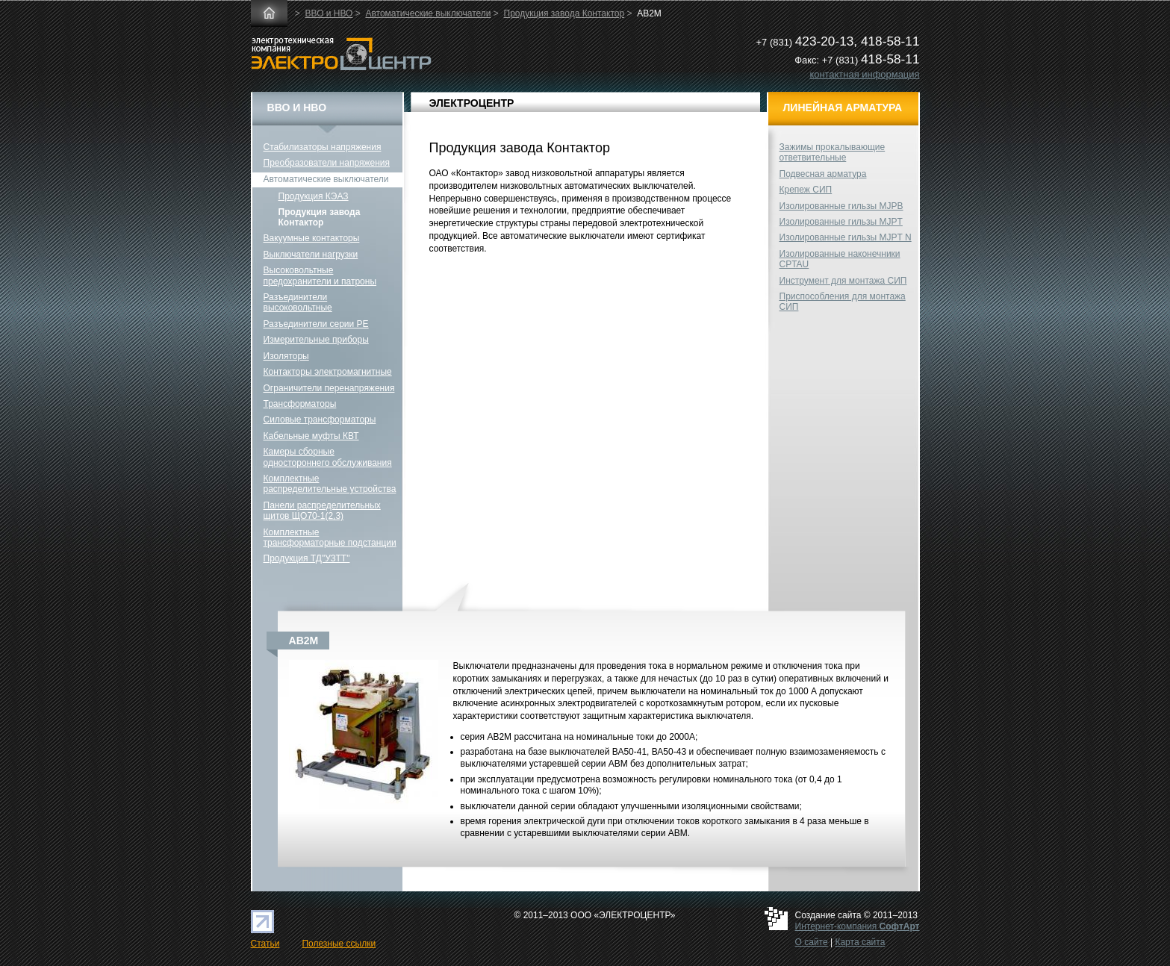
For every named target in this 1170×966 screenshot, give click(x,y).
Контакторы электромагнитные (328, 372)
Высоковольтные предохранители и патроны (320, 275)
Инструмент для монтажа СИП (843, 280)
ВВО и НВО (329, 13)
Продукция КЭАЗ (314, 196)
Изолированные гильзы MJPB (841, 206)
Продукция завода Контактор (564, 13)
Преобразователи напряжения (327, 163)
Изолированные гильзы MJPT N (846, 237)
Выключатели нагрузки (311, 254)
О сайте (811, 942)
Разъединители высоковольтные (298, 302)
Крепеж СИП (806, 189)
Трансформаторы (300, 404)
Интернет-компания (857, 926)
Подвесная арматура (823, 174)
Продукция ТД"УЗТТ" (307, 558)
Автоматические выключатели (428, 13)
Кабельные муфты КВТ (311, 436)
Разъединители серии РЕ (316, 324)
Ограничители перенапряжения (329, 388)
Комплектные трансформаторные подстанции (330, 537)
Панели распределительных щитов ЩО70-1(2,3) (322, 510)
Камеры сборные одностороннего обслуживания (328, 456)
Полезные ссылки (339, 943)
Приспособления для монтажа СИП (843, 301)
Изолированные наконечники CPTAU (840, 259)
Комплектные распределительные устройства (330, 483)
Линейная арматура (843, 107)
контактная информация (864, 74)
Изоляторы (286, 356)
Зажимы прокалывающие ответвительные (833, 152)
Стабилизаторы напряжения (323, 147)
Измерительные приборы (316, 339)
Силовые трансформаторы (320, 419)
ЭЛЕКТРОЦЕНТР (471, 103)
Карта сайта (860, 942)
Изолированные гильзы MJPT (841, 221)
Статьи (265, 943)
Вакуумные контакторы (312, 238)
